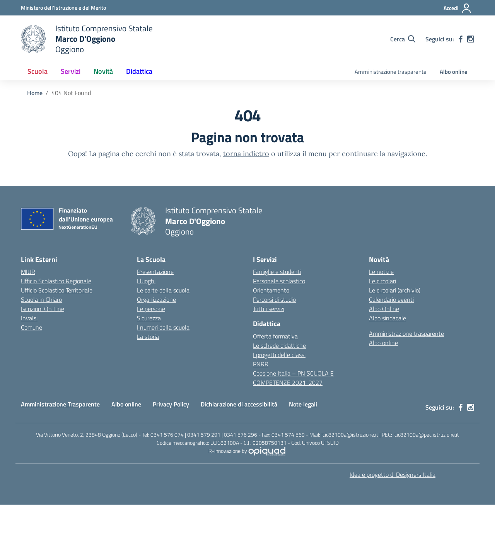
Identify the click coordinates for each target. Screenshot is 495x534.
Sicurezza (149, 318)
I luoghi (146, 281)
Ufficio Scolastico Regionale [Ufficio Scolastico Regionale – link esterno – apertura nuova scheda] (56, 281)
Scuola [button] (37, 71)
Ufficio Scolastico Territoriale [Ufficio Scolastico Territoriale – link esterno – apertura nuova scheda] (56, 290)
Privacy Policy (171, 404)
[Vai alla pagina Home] (35, 92)
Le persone (151, 308)
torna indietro (246, 153)
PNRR (260, 364)
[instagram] (470, 39)
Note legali (303, 404)
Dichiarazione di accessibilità (239, 404)
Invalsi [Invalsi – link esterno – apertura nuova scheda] (29, 318)
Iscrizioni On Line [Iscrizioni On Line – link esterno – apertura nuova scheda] (42, 308)
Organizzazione (156, 299)
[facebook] (460, 39)
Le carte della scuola (163, 290)
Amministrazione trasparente (391, 71)
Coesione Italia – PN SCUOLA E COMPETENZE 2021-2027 (293, 378)
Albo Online (384, 308)
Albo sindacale (387, 318)
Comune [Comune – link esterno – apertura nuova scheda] (31, 327)
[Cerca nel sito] (403, 39)
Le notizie (381, 271)
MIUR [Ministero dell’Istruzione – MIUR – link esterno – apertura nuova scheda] (28, 271)
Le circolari (382, 281)
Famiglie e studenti (277, 271)
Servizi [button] (70, 71)
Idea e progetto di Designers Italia (392, 474)
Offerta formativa (275, 336)
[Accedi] (457, 8)
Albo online (454, 71)
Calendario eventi (391, 299)
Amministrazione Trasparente (60, 404)
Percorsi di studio (274, 299)
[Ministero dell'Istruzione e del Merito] (63, 7)
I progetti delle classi (279, 354)
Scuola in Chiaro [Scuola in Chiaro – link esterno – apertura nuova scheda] (41, 299)
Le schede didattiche (279, 345)
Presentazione (155, 271)
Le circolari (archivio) (394, 290)
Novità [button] (103, 71)
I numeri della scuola (163, 327)
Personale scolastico (279, 281)
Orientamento (271, 290)
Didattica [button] (139, 71)
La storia (148, 336)
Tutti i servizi (268, 308)
